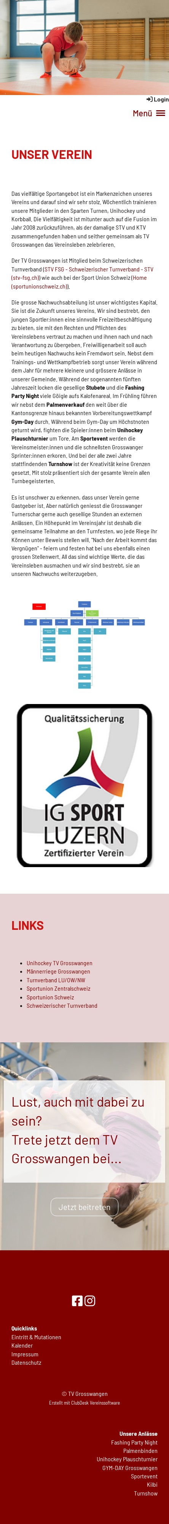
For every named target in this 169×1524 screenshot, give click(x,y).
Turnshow (146, 1493)
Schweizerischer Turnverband (62, 1005)
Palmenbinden (140, 1450)
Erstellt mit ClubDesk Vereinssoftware (84, 1403)
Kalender (22, 1345)
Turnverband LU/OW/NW (56, 979)
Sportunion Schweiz (50, 997)
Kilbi (152, 1484)
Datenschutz (26, 1362)
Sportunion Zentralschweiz (58, 988)
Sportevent (144, 1476)
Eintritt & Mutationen (36, 1336)
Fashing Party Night (134, 1442)
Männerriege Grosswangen (58, 971)
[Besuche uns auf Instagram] (89, 1300)
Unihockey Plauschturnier (127, 1458)
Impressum (24, 1353)
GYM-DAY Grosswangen (130, 1467)
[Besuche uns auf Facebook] (77, 1300)
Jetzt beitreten (84, 1207)
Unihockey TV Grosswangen (59, 962)
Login (157, 99)
